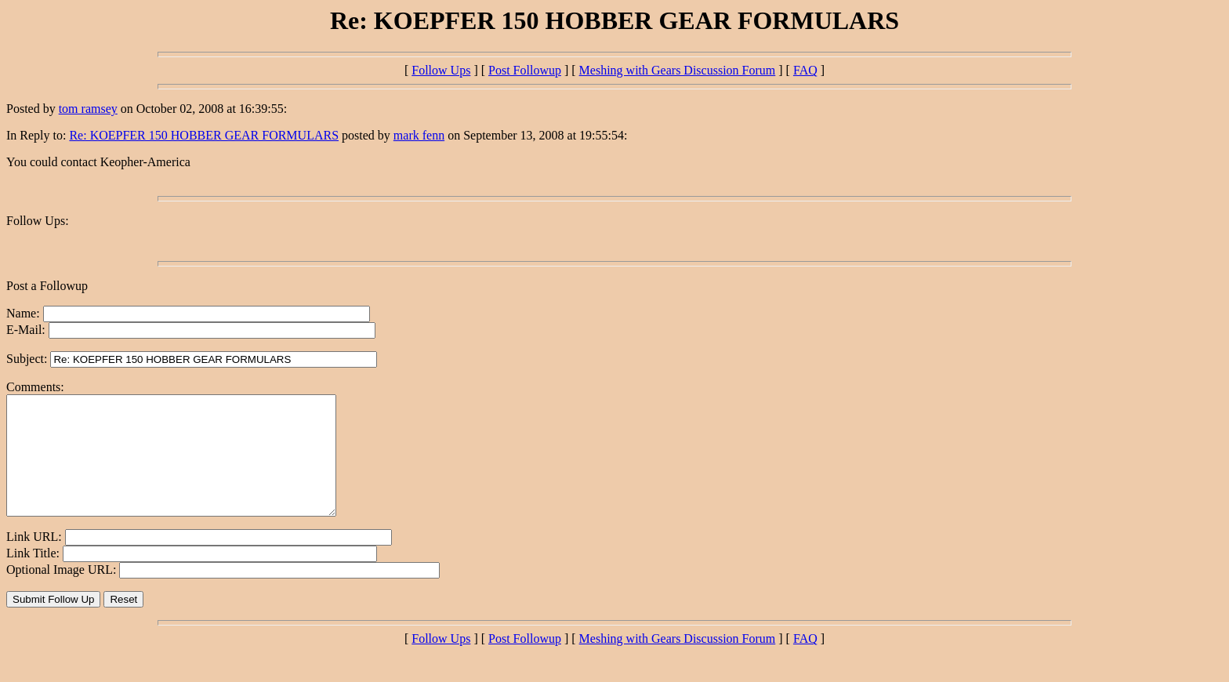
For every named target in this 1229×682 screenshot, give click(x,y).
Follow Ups (440, 70)
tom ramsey (88, 108)
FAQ (805, 70)
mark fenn (418, 135)
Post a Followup (47, 285)
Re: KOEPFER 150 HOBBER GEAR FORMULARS (204, 135)
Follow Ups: (37, 220)
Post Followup (524, 70)
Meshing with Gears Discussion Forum (677, 70)
